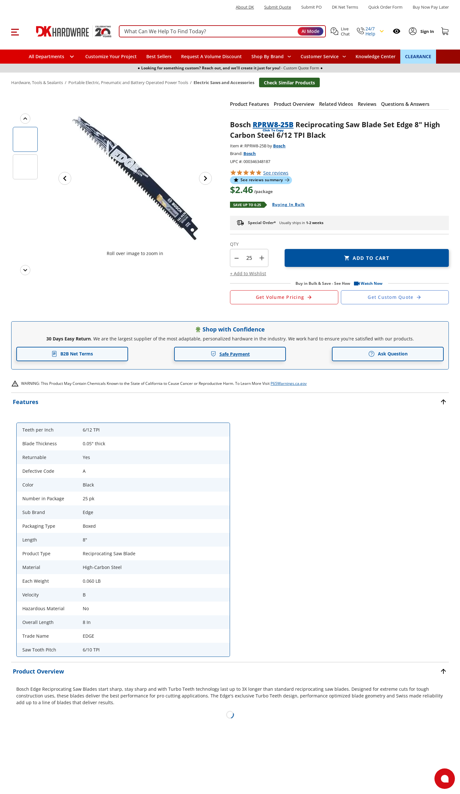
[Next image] (205, 178)
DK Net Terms (345, 7)
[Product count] (249, 257)
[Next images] (25, 270)
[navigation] (323, 57)
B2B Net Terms (72, 354)
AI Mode (310, 31)
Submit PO (311, 7)
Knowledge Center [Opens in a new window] (375, 56)
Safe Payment (230, 354)
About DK (245, 7)
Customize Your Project (111, 56)
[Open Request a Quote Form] (284, 297)
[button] (15, 31)
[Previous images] (25, 118)
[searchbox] (222, 31)
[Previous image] (64, 178)
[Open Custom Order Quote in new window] (395, 297)
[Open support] (444, 778)
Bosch (279, 146)
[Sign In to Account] (426, 31)
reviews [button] (275, 173)
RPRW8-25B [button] (273, 124)
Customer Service (320, 56)
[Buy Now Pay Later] (431, 7)
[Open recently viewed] (397, 31)
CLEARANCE (418, 56)
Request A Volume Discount (211, 56)
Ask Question (388, 354)
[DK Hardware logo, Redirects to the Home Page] (66, 31)
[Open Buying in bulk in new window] (286, 205)
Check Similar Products (289, 83)
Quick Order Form (385, 7)
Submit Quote (277, 7)
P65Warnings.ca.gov (289, 383)
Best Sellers (159, 56)
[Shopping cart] (445, 31)
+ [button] (261, 257)
